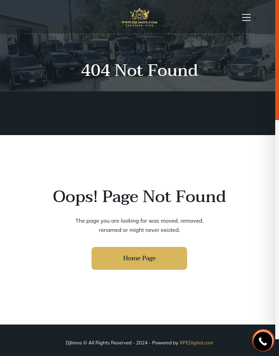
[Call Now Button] (262, 341)
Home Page (139, 258)
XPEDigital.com (196, 343)
